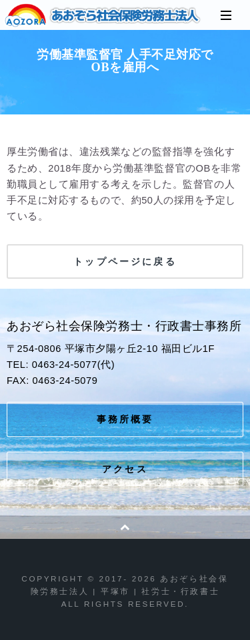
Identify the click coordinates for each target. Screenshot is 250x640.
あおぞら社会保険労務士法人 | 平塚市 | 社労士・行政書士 (103, 15)
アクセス (125, 469)
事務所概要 (125, 419)
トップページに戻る (124, 261)
